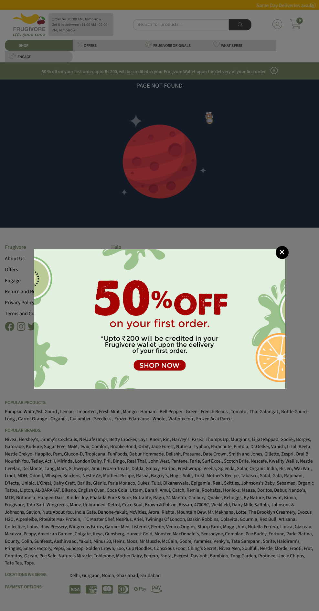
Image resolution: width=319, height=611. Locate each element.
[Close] (282, 252)
